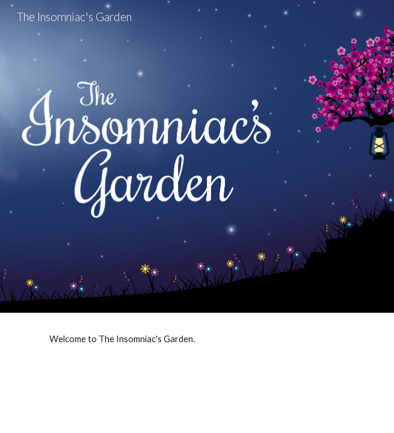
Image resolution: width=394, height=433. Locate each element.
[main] (197, 339)
